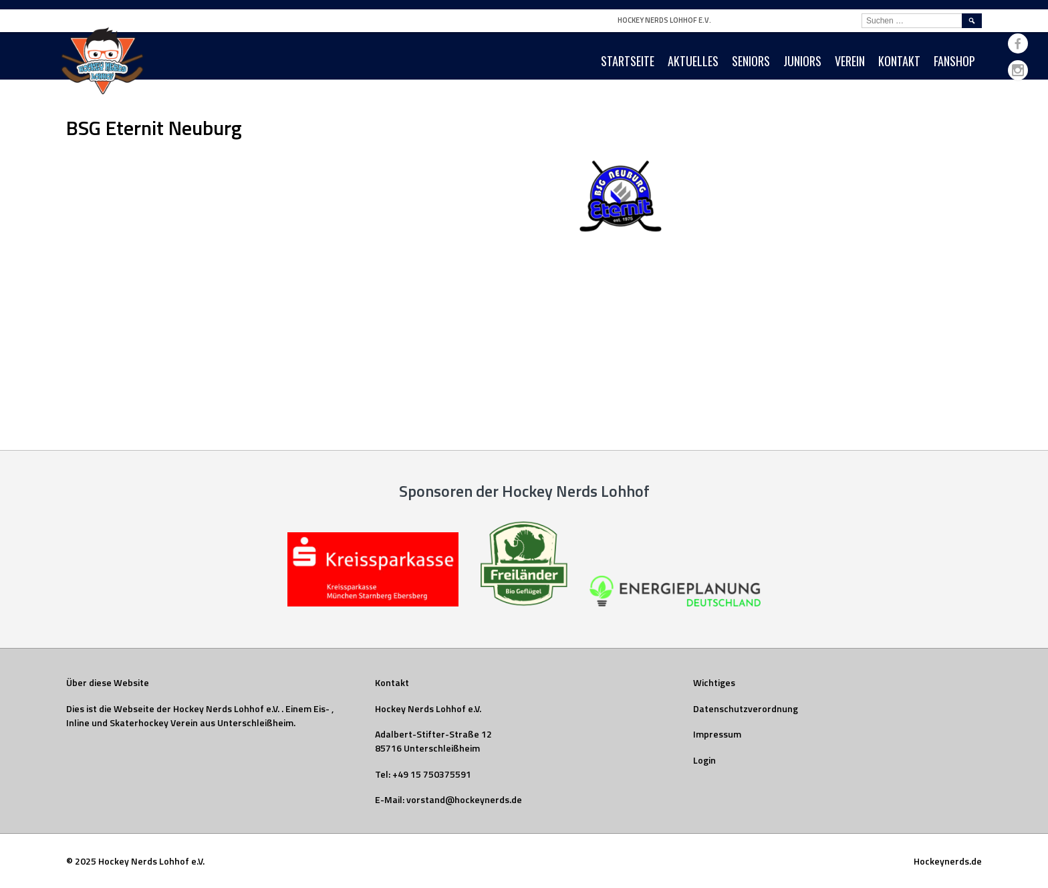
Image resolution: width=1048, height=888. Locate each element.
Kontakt (899, 61)
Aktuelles (693, 61)
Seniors (751, 61)
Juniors (802, 61)
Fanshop (954, 61)
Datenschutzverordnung (745, 708)
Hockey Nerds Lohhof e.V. (664, 20)
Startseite (627, 61)
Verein (850, 61)
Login (704, 760)
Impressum (717, 734)
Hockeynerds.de (948, 861)
